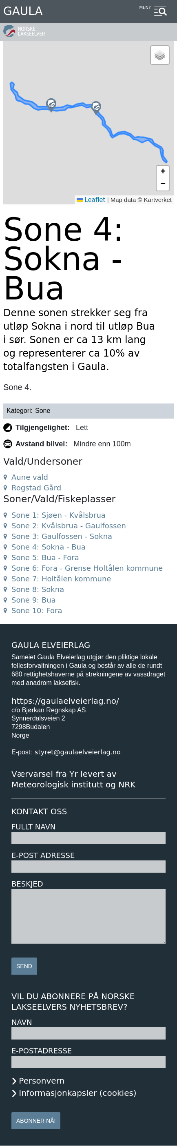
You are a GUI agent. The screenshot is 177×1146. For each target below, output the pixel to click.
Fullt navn (33, 826)
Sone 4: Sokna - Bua (48, 547)
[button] (51, 105)
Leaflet (91, 200)
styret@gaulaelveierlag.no (78, 752)
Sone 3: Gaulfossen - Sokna (61, 536)
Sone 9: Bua (33, 600)
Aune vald (29, 477)
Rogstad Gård (36, 487)
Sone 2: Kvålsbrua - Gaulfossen (68, 525)
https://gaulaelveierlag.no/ (65, 701)
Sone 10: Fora (36, 610)
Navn (21, 1022)
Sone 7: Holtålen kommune (61, 578)
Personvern (41, 1081)
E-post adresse (43, 855)
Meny (145, 7)
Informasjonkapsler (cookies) (77, 1093)
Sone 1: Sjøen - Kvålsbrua (58, 515)
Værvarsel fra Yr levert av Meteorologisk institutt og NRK (73, 779)
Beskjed (27, 884)
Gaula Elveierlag (50, 645)
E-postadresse (41, 1050)
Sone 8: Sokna (37, 589)
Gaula (23, 11)
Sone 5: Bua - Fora (45, 557)
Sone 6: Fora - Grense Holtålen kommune (87, 568)
